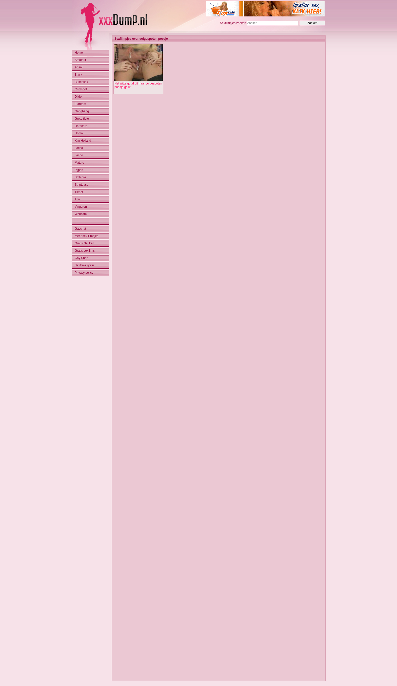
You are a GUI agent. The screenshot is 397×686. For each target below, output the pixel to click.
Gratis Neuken (84, 243)
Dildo (78, 96)
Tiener (79, 192)
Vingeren (81, 206)
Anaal (79, 67)
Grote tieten (83, 118)
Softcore (80, 177)
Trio (77, 199)
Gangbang (82, 111)
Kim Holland (83, 140)
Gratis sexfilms (85, 250)
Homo (79, 133)
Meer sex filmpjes (86, 236)
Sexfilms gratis (84, 265)
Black (78, 74)
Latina (79, 148)
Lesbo (79, 155)
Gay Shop (81, 258)
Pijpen (79, 170)
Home (79, 52)
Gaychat (80, 228)
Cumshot (81, 89)
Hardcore (81, 126)
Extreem (80, 104)
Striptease (81, 184)
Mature (79, 162)
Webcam (81, 214)
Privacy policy (84, 272)
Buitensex (81, 82)
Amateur (80, 60)
